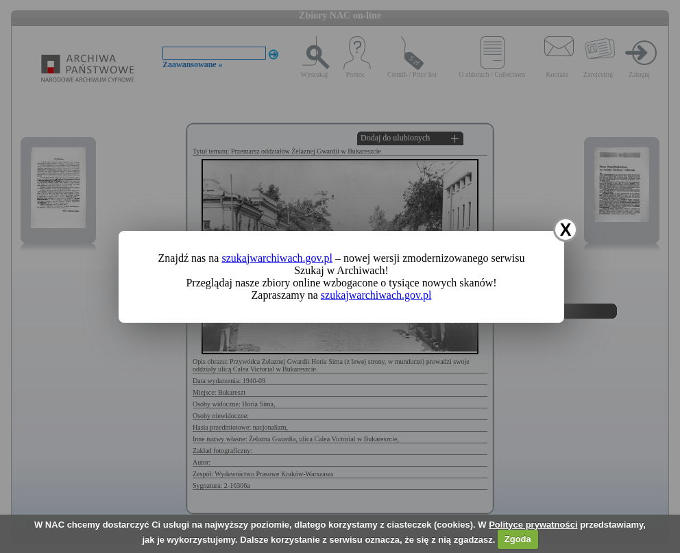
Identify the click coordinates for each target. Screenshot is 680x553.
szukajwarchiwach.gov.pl (276, 258)
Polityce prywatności (533, 524)
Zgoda (518, 539)
